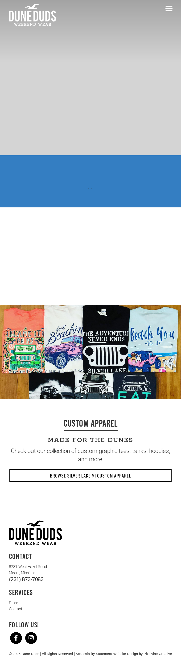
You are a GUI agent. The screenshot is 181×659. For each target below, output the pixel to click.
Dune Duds (32, 15)
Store (13, 603)
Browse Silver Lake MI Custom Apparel (90, 475)
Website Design (125, 654)
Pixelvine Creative (158, 654)
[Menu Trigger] (169, 8)
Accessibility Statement (94, 654)
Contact (15, 609)
